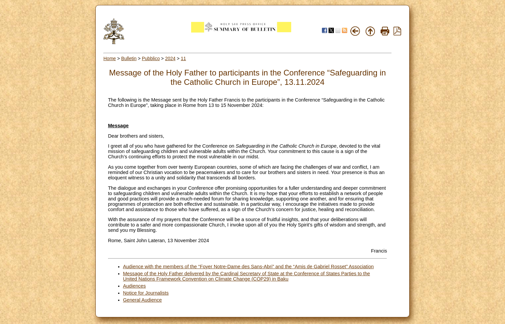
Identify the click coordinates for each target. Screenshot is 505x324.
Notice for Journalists (146, 293)
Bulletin (128, 58)
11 (183, 58)
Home (109, 58)
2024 (170, 58)
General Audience (142, 300)
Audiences (134, 286)
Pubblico (151, 58)
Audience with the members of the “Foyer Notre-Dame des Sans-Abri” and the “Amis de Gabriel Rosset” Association (248, 266)
